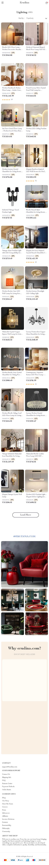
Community (6, 831)
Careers (5, 807)
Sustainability (6, 825)
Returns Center (7, 783)
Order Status (6, 789)
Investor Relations (8, 819)
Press (4, 810)
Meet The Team (7, 804)
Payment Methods (8, 786)
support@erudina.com (9, 767)
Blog (4, 798)
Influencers (6, 813)
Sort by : (21, 18)
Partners (5, 822)
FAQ (4, 780)
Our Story (5, 801)
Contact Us (6, 774)
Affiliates (5, 816)
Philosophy (6, 828)
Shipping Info (6, 777)
